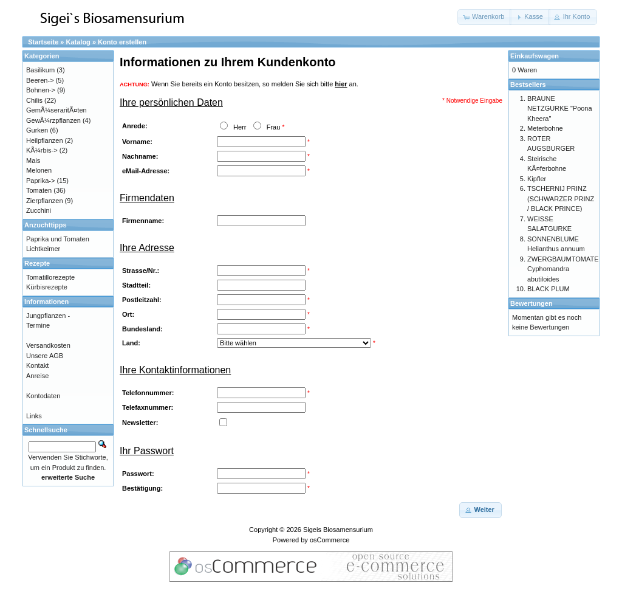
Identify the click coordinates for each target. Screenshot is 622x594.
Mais (33, 160)
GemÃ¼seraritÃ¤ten (56, 110)
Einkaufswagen (534, 56)
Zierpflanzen (44, 200)
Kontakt (37, 365)
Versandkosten (48, 345)
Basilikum (40, 70)
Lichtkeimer (43, 248)
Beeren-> (40, 80)
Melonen (39, 170)
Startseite (43, 42)
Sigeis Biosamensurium (338, 529)
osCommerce (329, 540)
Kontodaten (43, 395)
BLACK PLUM (548, 288)
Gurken (37, 130)
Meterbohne (545, 128)
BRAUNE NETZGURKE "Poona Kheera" (559, 108)
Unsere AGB (44, 355)
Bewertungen (531, 303)
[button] (484, 17)
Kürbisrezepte (46, 287)
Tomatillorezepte (50, 277)
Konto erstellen (122, 42)
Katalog (78, 42)
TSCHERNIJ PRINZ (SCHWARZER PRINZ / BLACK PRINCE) (560, 198)
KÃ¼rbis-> (42, 150)
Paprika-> (40, 180)
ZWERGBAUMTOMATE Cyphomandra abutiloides (563, 269)
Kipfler (536, 178)
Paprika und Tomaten (57, 239)
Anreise (37, 375)
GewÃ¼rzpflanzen (53, 120)
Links (34, 416)
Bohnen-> (40, 90)
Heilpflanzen (44, 140)
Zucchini (38, 210)
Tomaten (39, 190)
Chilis (34, 100)
